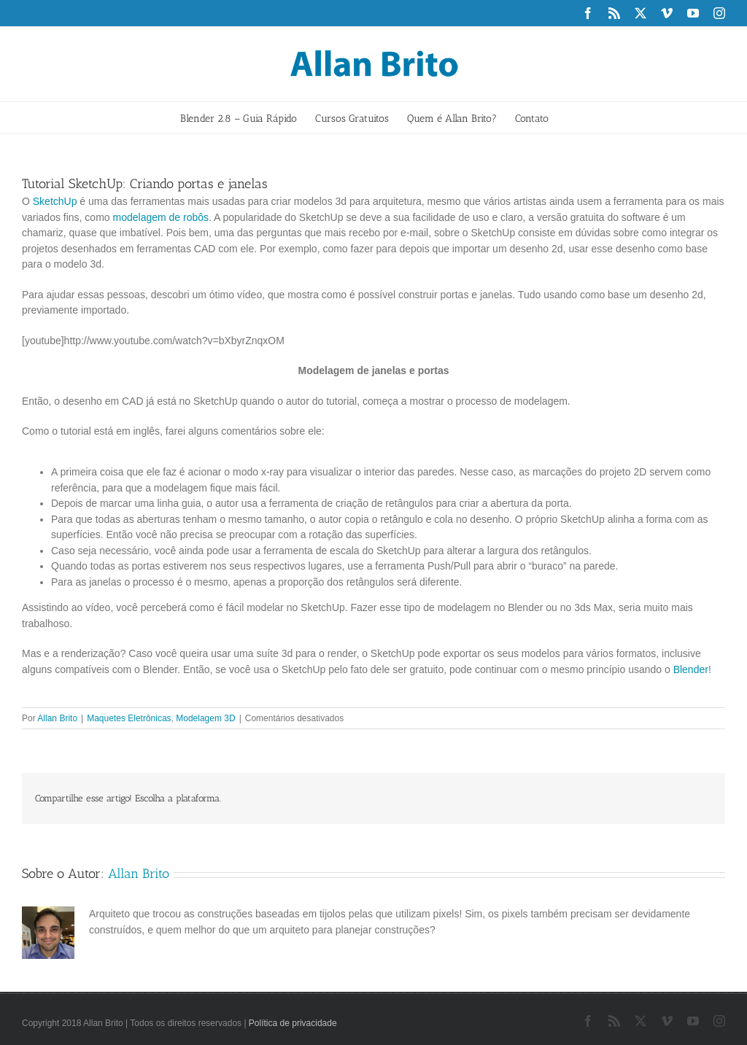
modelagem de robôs (161, 217)
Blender (690, 669)
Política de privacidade (293, 1023)
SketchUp (55, 201)
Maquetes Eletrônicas (129, 718)
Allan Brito (57, 718)
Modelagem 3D (205, 718)
